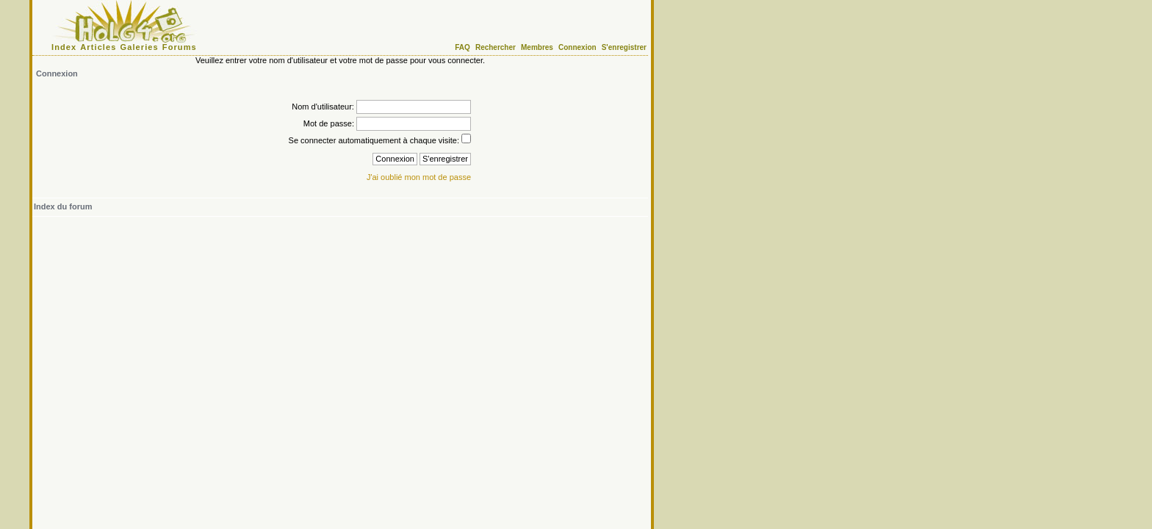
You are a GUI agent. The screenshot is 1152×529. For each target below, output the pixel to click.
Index (63, 47)
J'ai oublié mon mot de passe (419, 177)
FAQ (462, 47)
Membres (537, 47)
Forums (179, 47)
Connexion (577, 47)
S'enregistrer (624, 47)
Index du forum (63, 206)
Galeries (139, 47)
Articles (98, 47)
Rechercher (495, 47)
